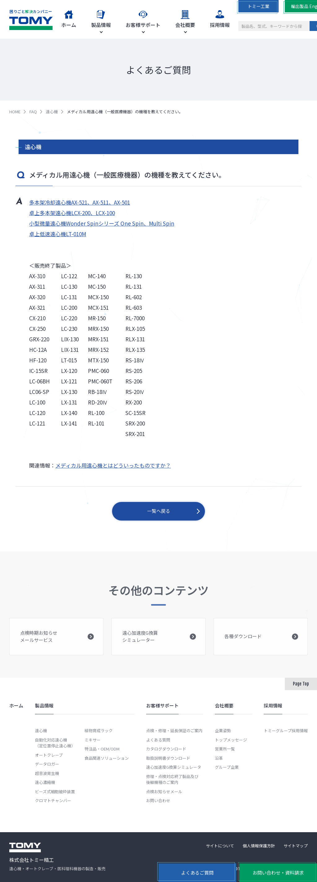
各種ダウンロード (261, 643)
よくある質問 (158, 740)
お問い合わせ (158, 800)
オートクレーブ (49, 755)
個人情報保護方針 (259, 846)
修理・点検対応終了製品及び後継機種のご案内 (172, 779)
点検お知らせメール (164, 791)
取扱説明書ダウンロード (168, 758)
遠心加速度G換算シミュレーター (159, 642)
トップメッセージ (231, 740)
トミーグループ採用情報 (286, 730)
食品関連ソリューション (107, 758)
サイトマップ (296, 846)
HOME (14, 112)
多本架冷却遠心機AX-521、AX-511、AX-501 (79, 202)
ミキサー (93, 740)
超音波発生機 (47, 773)
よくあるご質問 (197, 872)
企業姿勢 (223, 730)
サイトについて (220, 846)
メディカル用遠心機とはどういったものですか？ (113, 465)
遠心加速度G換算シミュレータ (173, 767)
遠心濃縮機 (45, 782)
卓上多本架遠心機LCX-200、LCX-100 (72, 213)
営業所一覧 (225, 749)
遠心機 (52, 112)
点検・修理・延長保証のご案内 (174, 730)
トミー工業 (258, 6)
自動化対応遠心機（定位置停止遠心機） (55, 743)
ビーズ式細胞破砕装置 (55, 791)
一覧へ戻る (158, 511)
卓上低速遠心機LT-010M (57, 234)
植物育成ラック (99, 730)
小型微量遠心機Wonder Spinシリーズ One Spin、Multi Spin (101, 223)
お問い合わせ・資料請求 (278, 872)
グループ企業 (227, 767)
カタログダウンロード (166, 749)
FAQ (33, 112)
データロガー (47, 764)
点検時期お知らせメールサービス (57, 642)
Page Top (301, 683)
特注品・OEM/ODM (102, 749)
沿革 (219, 758)
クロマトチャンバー (53, 800)
